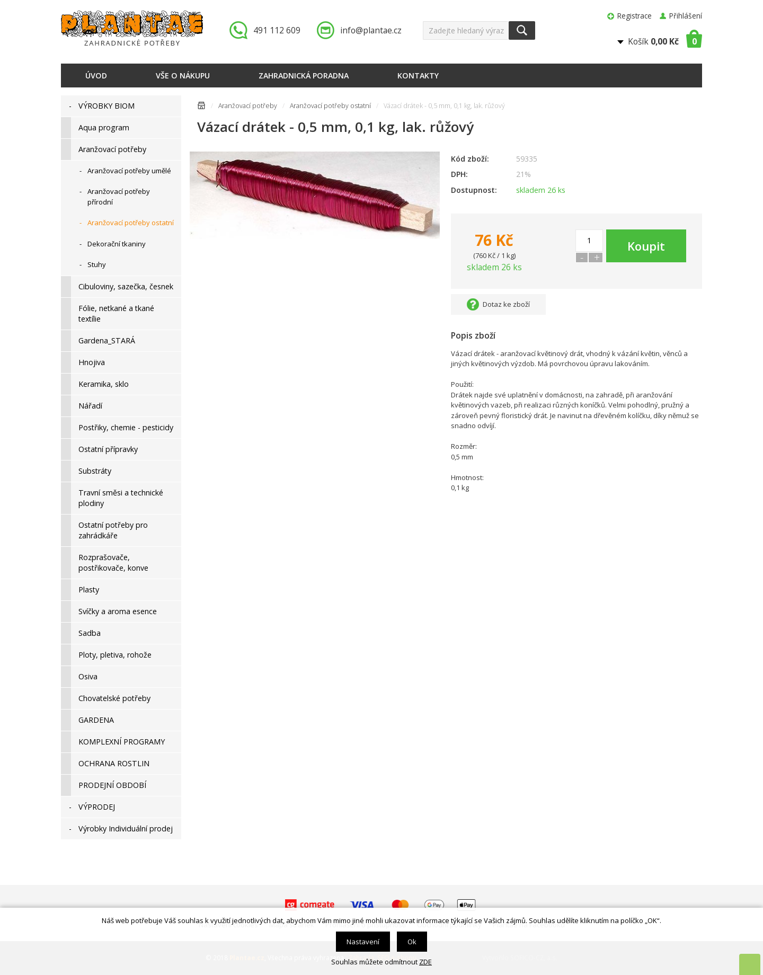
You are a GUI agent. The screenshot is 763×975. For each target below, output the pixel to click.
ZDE (425, 962)
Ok (411, 941)
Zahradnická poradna (304, 75)
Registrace (634, 16)
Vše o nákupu (183, 75)
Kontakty (418, 75)
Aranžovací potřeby (247, 105)
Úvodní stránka (201, 107)
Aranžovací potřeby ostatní (330, 105)
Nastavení (363, 941)
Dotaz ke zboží (506, 304)
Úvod (96, 75)
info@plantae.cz (371, 30)
